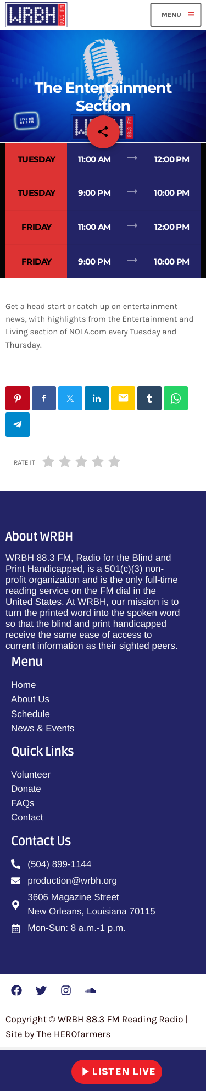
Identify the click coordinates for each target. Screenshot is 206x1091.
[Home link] (36, 14)
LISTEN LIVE (116, 1072)
